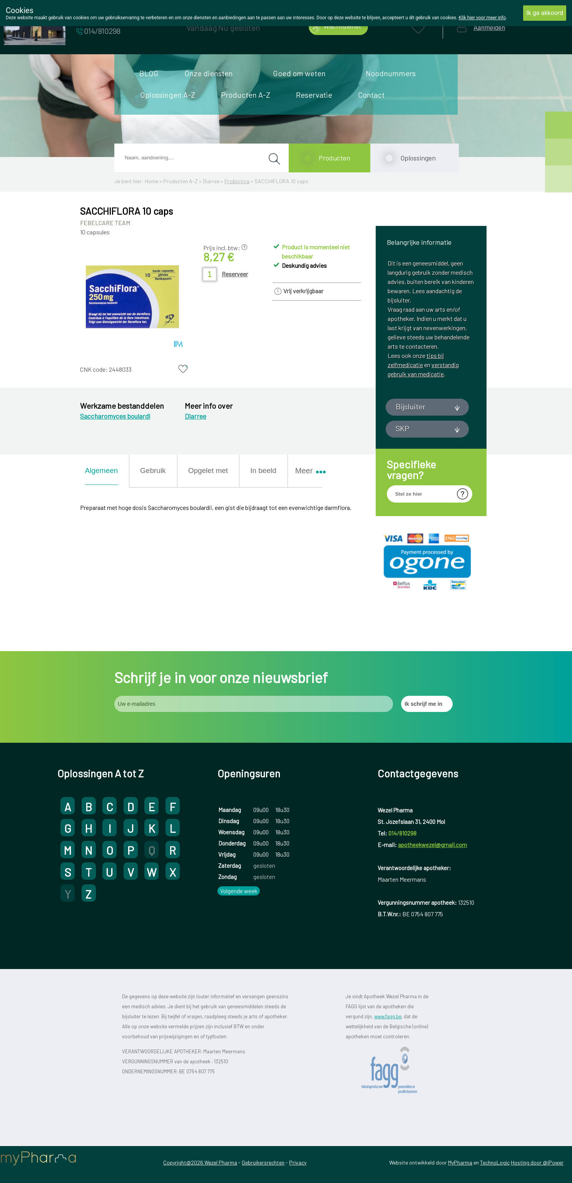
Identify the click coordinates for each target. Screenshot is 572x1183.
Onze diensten (208, 73)
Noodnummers (391, 73)
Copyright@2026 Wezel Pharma (200, 1162)
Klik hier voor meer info (482, 17)
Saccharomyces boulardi (115, 416)
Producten (334, 158)
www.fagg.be (387, 1016)
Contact (371, 94)
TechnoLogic (495, 1162)
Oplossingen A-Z (167, 94)
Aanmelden (489, 27)
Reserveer (235, 273)
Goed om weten (299, 73)
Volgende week (238, 890)
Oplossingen (418, 158)
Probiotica (236, 181)
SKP (402, 428)
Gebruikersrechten (263, 1162)
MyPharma (460, 1162)
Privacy (297, 1162)
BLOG (149, 73)
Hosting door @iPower (537, 1162)
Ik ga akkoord (544, 13)
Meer (307, 470)
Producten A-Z (245, 94)
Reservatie (314, 94)
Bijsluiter (410, 406)
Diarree (211, 181)
